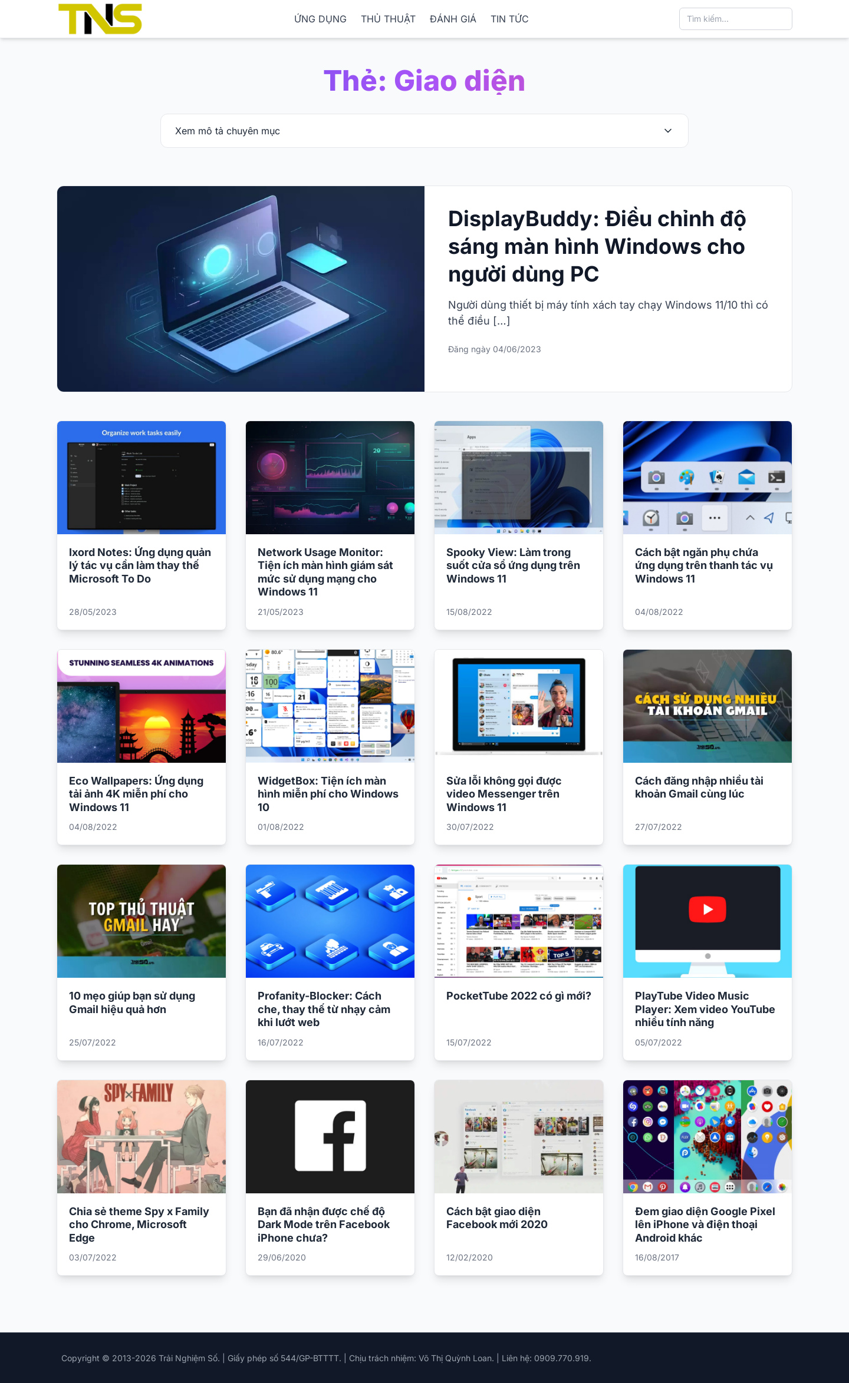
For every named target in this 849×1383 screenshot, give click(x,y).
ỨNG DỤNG (320, 19)
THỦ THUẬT (388, 19)
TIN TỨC (510, 19)
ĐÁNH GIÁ (453, 19)
